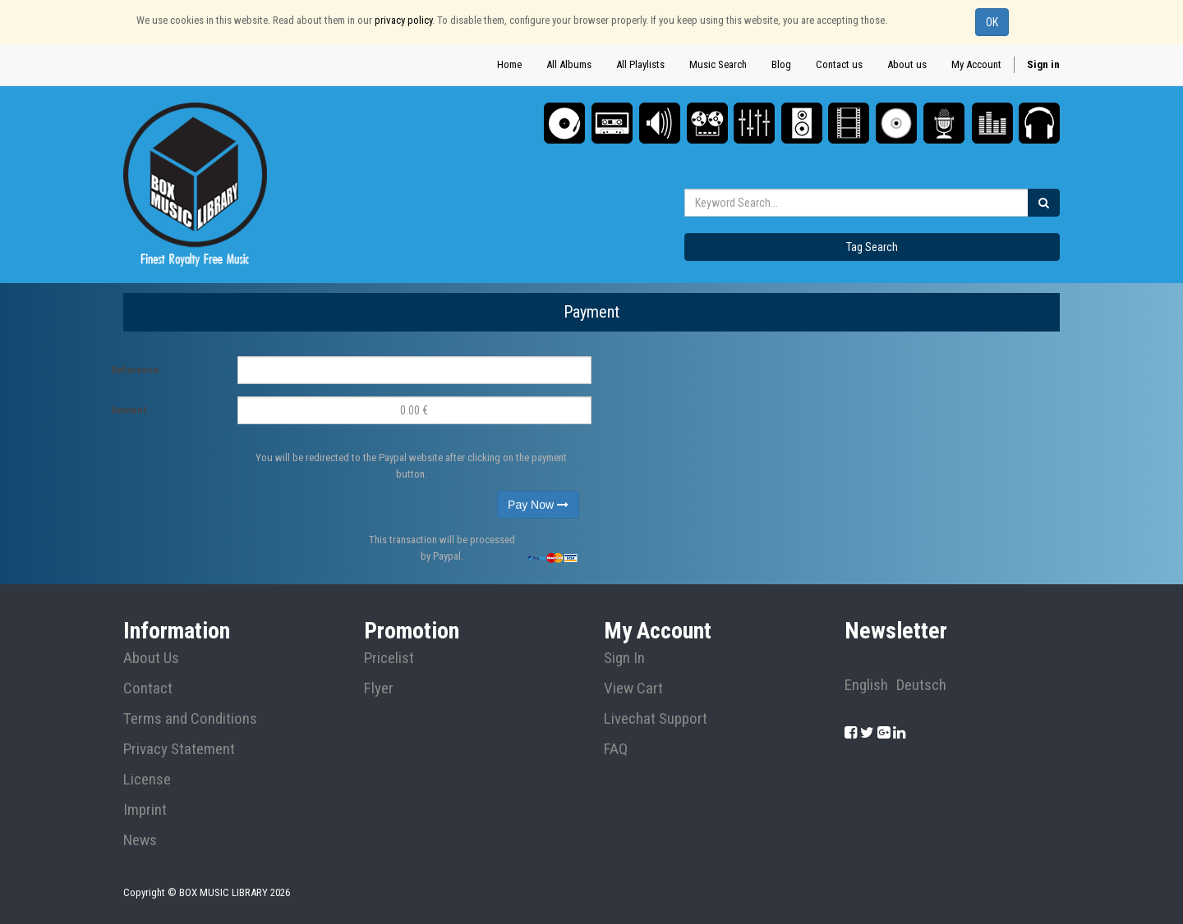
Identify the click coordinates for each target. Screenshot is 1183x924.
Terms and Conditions (190, 719)
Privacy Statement (179, 749)
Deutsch (921, 685)
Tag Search (872, 247)
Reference (135, 370)
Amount (128, 410)
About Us (151, 658)
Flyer (379, 688)
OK (992, 22)
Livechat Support (655, 719)
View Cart (633, 688)
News (140, 840)
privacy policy (403, 20)
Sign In (624, 658)
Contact (148, 688)
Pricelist (389, 658)
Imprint (145, 810)
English (866, 685)
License (147, 779)
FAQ (616, 749)
